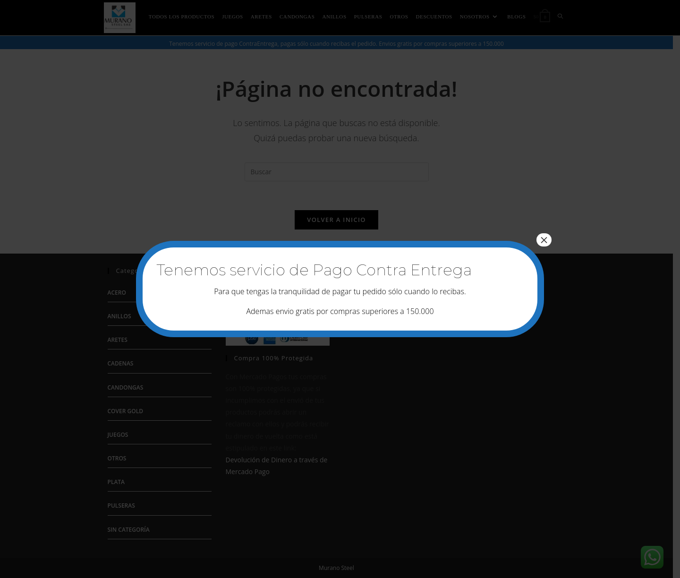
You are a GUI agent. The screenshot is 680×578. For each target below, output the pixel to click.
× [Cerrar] (544, 239)
